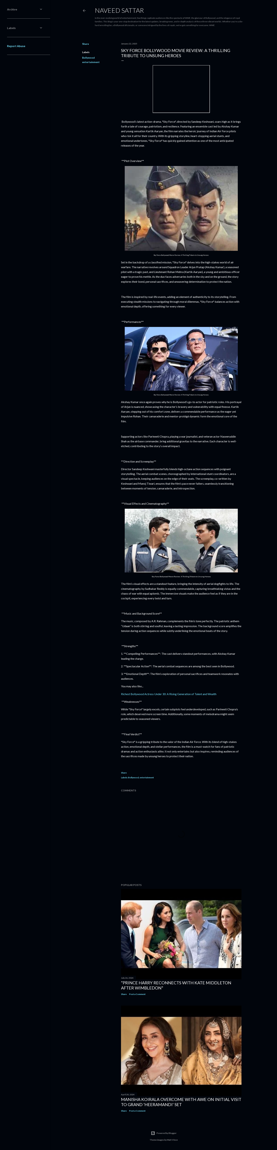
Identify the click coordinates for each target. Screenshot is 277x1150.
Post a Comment (137, 994)
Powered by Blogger (163, 1133)
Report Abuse (16, 46)
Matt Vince (172, 1139)
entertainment (91, 62)
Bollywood (88, 57)
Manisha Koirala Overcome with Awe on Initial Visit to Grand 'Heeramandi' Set (181, 1102)
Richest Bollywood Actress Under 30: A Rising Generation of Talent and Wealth (168, 694)
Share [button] (85, 43)
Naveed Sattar (119, 10)
